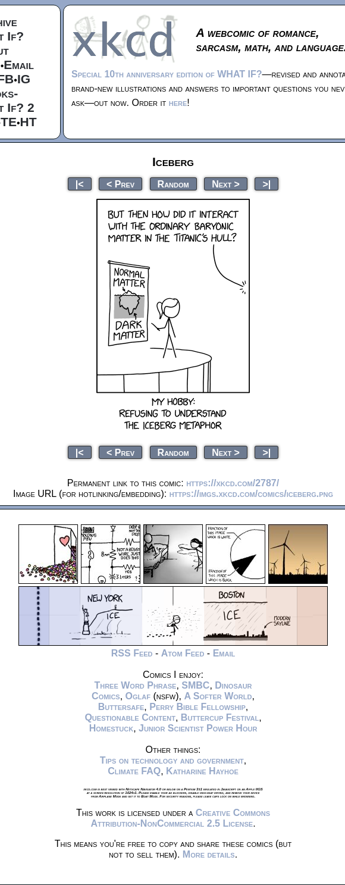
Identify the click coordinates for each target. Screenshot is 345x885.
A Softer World (218, 696)
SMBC (195, 685)
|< (80, 184)
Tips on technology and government (172, 760)
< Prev (120, 184)
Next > (226, 184)
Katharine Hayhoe (202, 771)
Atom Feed (183, 653)
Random (173, 184)
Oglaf (138, 696)
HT (28, 122)
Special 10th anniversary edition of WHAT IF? (166, 74)
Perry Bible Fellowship (197, 707)
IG (23, 79)
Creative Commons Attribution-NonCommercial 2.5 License (180, 818)
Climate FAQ (134, 771)
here (178, 103)
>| (266, 184)
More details (209, 854)
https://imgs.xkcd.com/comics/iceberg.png (251, 494)
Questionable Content (129, 717)
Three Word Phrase (135, 685)
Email (19, 64)
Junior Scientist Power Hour (198, 728)
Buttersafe (121, 707)
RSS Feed (132, 653)
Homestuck (111, 728)
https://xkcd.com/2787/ (232, 483)
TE (9, 122)
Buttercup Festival (220, 717)
